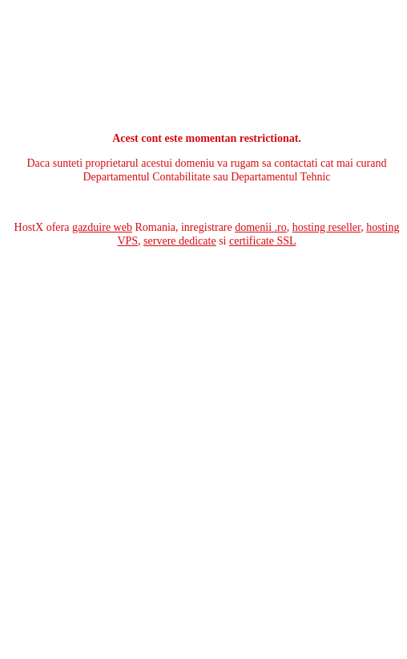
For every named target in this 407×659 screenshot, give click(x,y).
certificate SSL (262, 241)
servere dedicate (179, 241)
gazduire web (102, 227)
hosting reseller (326, 227)
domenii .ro (261, 227)
